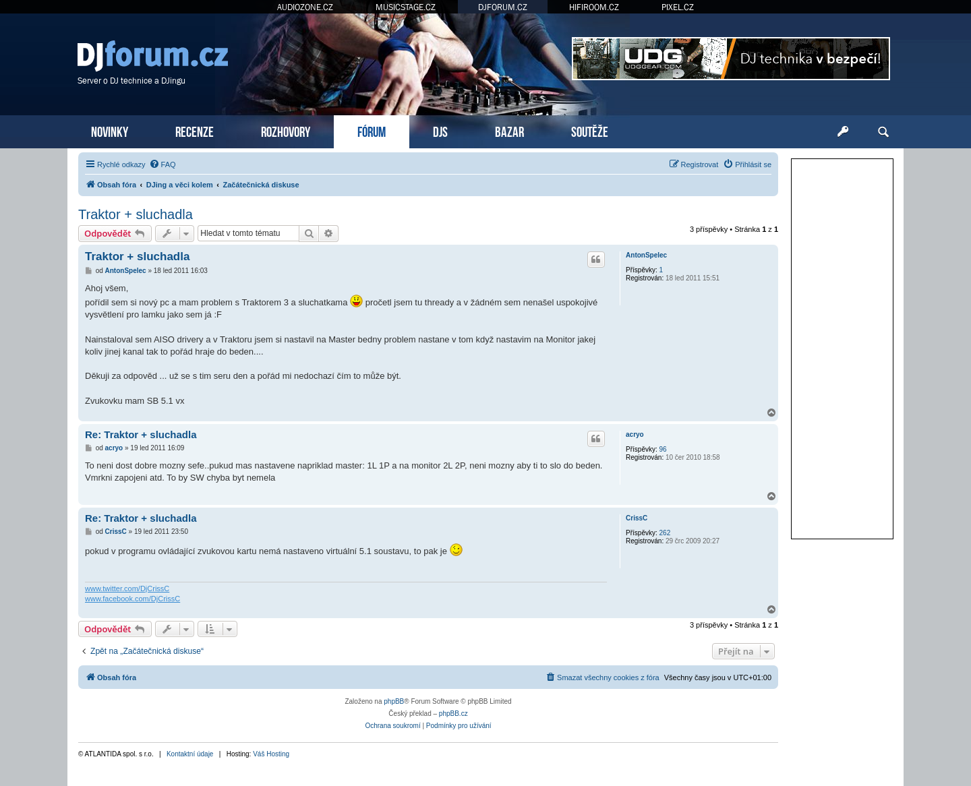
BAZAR (509, 130)
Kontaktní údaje (190, 754)
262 (665, 533)
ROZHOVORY (285, 130)
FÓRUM (371, 130)
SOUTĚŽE (589, 130)
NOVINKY (109, 130)
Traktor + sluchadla (135, 214)
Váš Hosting (271, 754)
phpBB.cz (453, 713)
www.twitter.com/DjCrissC (127, 588)
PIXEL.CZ (677, 7)
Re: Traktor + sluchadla (140, 434)
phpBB (394, 701)
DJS (440, 130)
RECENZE (194, 130)
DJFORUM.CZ (502, 7)
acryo (635, 434)
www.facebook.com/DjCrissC (132, 599)
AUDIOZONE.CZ (305, 7)
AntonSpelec (646, 255)
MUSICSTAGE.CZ (406, 7)
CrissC (636, 518)
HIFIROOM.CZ (594, 7)
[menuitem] (162, 164)
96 (663, 449)
